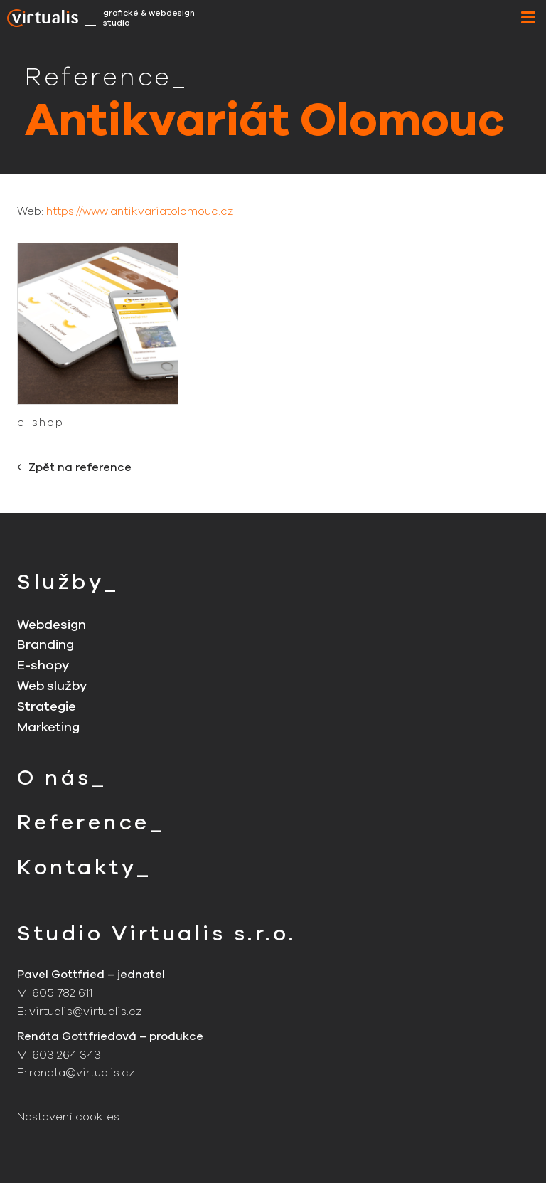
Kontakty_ (84, 867)
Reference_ (91, 822)
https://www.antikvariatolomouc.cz (139, 211)
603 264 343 (66, 1055)
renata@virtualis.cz (81, 1073)
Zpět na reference (74, 467)
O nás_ (62, 777)
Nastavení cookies (68, 1117)
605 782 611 (62, 993)
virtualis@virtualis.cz (85, 1011)
